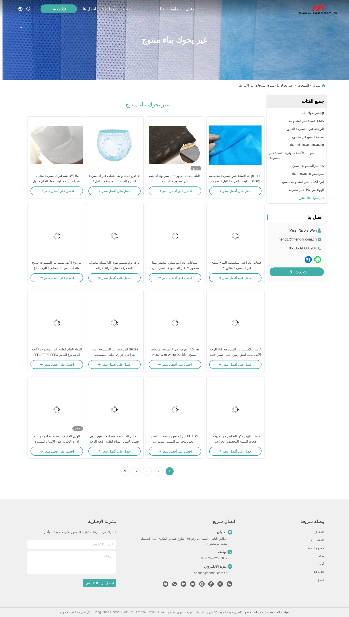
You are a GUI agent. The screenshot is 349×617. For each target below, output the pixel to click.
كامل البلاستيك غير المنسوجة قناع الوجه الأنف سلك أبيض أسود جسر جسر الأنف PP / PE (235, 355)
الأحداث (109, 9)
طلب (127, 9)
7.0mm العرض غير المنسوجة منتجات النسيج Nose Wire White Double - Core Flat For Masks (175, 355)
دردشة (58, 8)
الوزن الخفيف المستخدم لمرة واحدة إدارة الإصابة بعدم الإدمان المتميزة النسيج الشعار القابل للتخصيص (56, 441)
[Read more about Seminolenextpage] (136, 471)
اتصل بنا (89, 9)
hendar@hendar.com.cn (298, 239)
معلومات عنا (170, 9)
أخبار (320, 564)
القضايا (319, 572)
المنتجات (146, 9)
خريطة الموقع (254, 612)
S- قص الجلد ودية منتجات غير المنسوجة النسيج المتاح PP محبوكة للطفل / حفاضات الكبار (114, 181)
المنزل (191, 9)
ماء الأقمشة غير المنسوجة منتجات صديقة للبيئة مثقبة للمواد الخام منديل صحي (57, 181)
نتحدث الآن (296, 271)
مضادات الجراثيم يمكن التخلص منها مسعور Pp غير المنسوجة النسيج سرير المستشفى (175, 268)
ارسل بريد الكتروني (99, 583)
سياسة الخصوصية (278, 612)
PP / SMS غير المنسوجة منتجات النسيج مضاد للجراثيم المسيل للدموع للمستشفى (175, 441)
